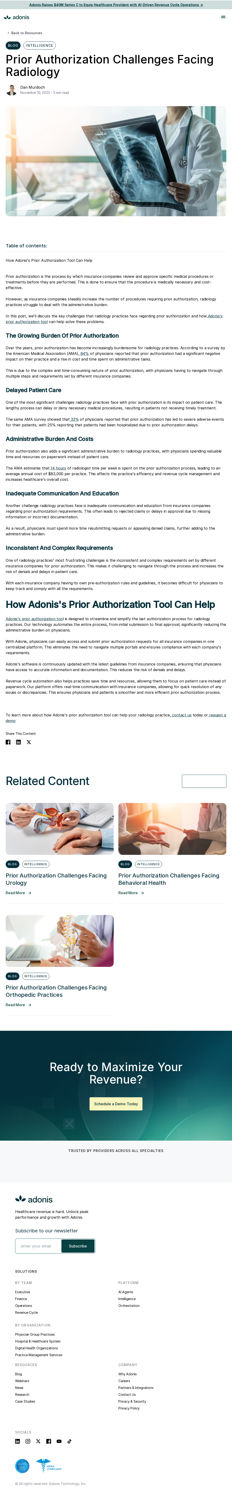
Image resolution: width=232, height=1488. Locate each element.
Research (22, 1394)
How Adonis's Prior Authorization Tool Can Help (49, 260)
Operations (23, 1306)
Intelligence (127, 1299)
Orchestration (128, 1306)
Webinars (22, 1381)
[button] (217, 17)
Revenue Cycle (26, 1312)
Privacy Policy (129, 1408)
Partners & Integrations (135, 1388)
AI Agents (125, 1292)
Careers (124, 1381)
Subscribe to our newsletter (46, 1231)
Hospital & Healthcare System (37, 1341)
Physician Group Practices (35, 1334)
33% (74, 419)
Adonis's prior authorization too (34, 618)
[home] (16, 17)
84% (84, 353)
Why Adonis (127, 1374)
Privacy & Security (132, 1401)
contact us (181, 715)
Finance (21, 1299)
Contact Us (127, 1394)
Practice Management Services (38, 1355)
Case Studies (25, 1401)
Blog (18, 1374)
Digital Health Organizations (36, 1348)
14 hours (57, 468)
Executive (22, 1292)
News (19, 1388)
